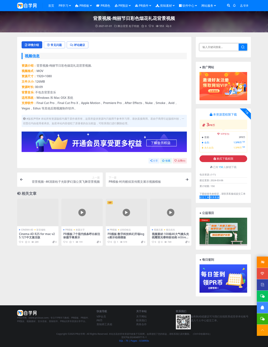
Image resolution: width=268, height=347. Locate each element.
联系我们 (141, 320)
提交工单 (204, 197)
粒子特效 (134, 26)
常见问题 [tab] (54, 45)
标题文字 (80, 229)
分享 (154, 160)
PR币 (99, 320)
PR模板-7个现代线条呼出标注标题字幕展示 (81, 235)
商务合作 (141, 324)
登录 (244, 5)
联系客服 (214, 197)
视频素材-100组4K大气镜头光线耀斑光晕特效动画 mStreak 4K (170, 237)
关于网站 (141, 316)
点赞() (179, 160)
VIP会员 (101, 316)
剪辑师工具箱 (104, 324)
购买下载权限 (223, 158)
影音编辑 (40, 229)
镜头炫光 (170, 229)
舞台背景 (123, 26)
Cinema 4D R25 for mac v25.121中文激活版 (37, 235)
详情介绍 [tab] (32, 45)
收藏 (166, 160)
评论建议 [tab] (77, 45)
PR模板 (69, 229)
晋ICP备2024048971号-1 (134, 337)
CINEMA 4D (27, 229)
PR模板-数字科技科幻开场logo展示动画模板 (126, 235)
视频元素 (158, 229)
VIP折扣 (223, 133)
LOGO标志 (125, 229)
